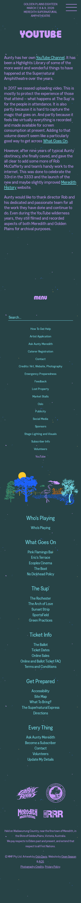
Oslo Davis (41, 856)
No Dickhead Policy (40, 574)
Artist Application (40, 336)
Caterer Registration (40, 351)
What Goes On (55, 140)
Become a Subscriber (40, 743)
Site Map (40, 696)
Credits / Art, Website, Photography (40, 366)
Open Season (68, 856)
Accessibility (40, 691)
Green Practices (40, 620)
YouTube (40, 456)
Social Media (40, 418)
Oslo (40, 404)
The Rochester (40, 598)
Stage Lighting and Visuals (40, 434)
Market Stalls (40, 396)
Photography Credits (32, 866)
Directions (40, 713)
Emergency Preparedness (40, 373)
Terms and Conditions (40, 666)
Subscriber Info (40, 441)
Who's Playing (40, 518)
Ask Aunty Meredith (41, 344)
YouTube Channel (50, 57)
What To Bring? (40, 702)
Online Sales (40, 655)
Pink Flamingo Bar (40, 552)
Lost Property (40, 389)
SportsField (40, 615)
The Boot (40, 568)
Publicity (40, 411)
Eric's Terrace (40, 557)
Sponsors (40, 426)
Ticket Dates (40, 650)
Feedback (41, 381)
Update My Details (40, 759)
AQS (41, 861)
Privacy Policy (52, 866)
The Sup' (40, 588)
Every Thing (41, 728)
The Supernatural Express (40, 707)
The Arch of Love (40, 604)
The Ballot (40, 644)
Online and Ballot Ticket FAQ (41, 661)
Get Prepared (40, 681)
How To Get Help (40, 328)
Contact (40, 359)
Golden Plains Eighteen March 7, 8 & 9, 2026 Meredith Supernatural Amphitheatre (40, 9)
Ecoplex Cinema (40, 563)
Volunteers (40, 449)
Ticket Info (41, 635)
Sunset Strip (41, 609)
